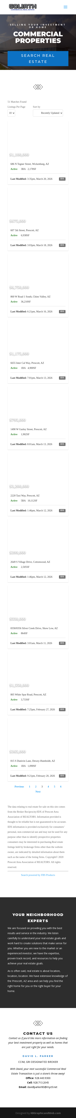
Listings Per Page (16, 107)
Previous (19, 786)
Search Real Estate (38, 58)
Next (38, 791)
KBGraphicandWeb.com (46, 1113)
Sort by (36, 107)
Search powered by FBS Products (38, 875)
